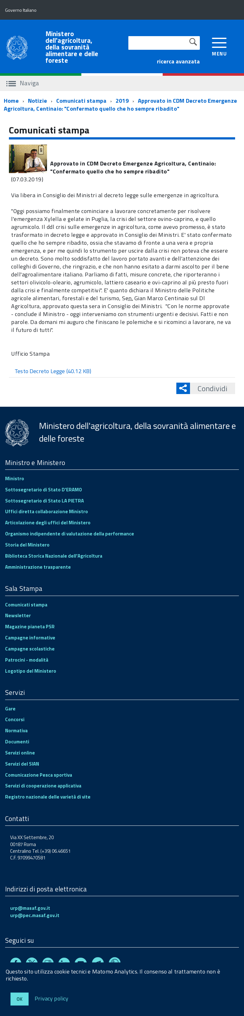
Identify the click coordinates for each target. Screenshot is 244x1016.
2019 (122, 100)
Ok (20, 999)
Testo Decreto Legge (53, 371)
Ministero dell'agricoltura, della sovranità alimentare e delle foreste (71, 47)
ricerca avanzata (178, 61)
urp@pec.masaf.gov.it (34, 915)
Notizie (37, 100)
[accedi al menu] (219, 46)
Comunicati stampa (81, 100)
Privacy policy (52, 998)
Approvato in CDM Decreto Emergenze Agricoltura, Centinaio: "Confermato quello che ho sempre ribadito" (120, 104)
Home (11, 100)
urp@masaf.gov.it (30, 908)
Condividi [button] (208, 388)
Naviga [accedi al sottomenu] (22, 83)
